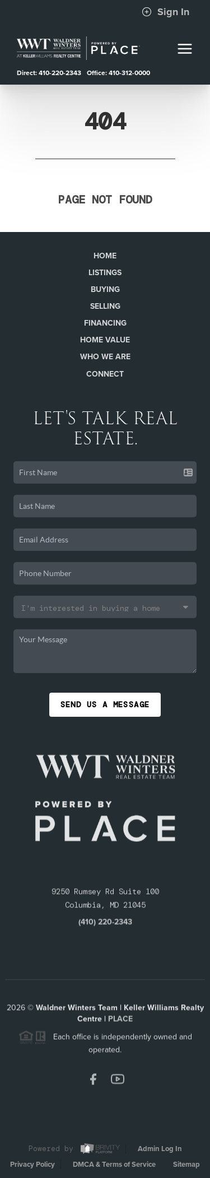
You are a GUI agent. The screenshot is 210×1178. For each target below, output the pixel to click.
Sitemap (186, 1164)
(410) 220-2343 (105, 924)
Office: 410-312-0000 (118, 73)
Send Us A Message (105, 704)
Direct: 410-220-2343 (49, 73)
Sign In (165, 11)
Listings (105, 272)
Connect (105, 374)
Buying (105, 289)
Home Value (105, 340)
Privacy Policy (32, 1164)
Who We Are (105, 356)
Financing (105, 323)
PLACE (120, 1021)
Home (105, 256)
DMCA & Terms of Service (114, 1164)
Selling (105, 306)
